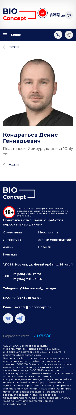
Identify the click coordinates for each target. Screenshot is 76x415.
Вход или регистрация (56, 14)
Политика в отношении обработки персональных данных (33, 222)
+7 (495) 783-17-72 (26, 274)
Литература (12, 240)
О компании (12, 232)
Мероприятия (48, 232)
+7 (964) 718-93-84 (27, 279)
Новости (44, 247)
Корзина (69, 14)
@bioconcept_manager (38, 288)
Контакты (10, 254)
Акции (8, 247)
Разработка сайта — (18, 336)
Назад (14, 47)
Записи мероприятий (54, 240)
